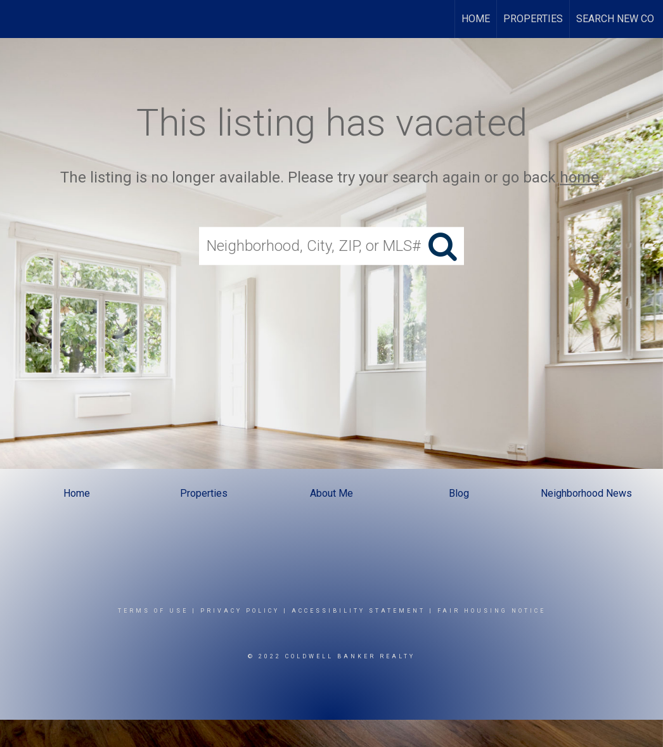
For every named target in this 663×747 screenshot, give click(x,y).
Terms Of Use (153, 611)
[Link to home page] (16, 19)
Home (475, 19)
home (579, 177)
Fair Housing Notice (491, 611)
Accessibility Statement (358, 611)
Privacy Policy (240, 611)
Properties (533, 19)
